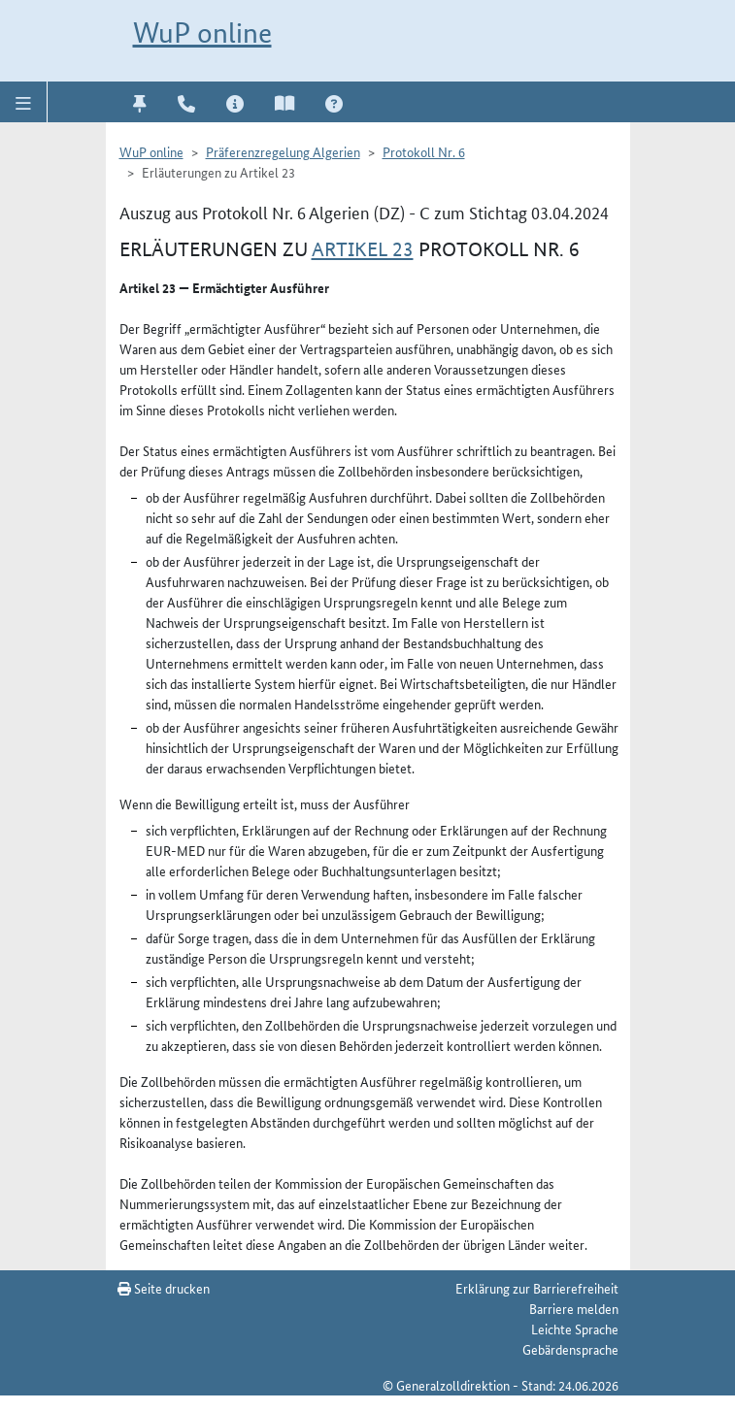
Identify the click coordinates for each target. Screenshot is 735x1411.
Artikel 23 (363, 249)
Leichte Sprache (574, 1328)
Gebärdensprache (570, 1349)
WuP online (202, 32)
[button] (24, 102)
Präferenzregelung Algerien (283, 151)
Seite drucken (163, 1287)
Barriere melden (573, 1308)
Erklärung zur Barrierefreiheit (536, 1287)
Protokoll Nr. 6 (424, 151)
